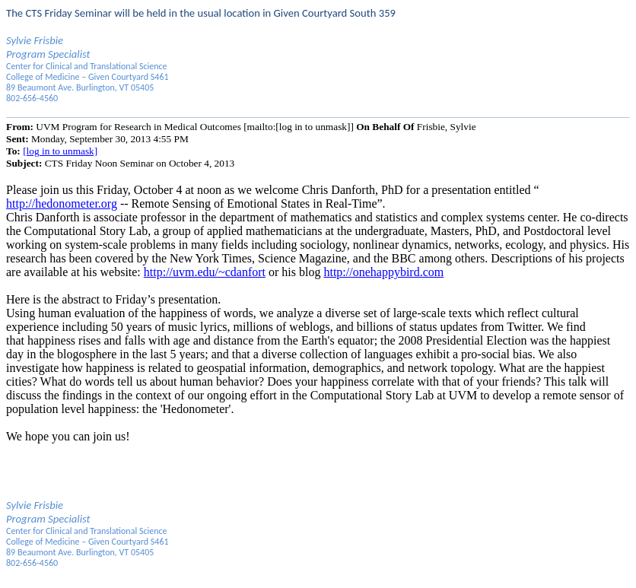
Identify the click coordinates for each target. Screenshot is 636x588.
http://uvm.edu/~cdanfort (205, 271)
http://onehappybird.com (383, 271)
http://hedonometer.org (61, 203)
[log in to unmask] (60, 151)
